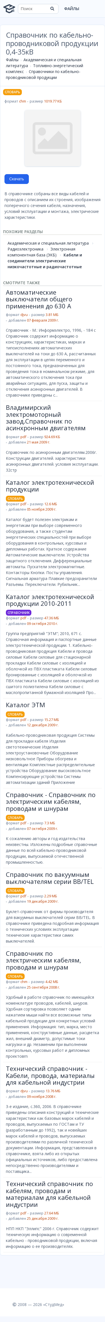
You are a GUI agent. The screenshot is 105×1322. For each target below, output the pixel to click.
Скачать (16, 179)
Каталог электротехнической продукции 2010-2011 (50, 599)
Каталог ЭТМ (25, 704)
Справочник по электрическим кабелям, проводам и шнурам (43, 960)
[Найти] (52, 9)
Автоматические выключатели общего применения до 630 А (39, 299)
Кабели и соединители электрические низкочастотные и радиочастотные (45, 260)
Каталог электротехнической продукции (50, 485)
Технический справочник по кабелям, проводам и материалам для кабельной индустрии (49, 1193)
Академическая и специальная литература (48, 243)
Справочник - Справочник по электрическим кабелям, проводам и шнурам (50, 801)
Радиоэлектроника (25, 249)
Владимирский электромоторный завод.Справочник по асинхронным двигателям (46, 417)
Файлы (71, 8)
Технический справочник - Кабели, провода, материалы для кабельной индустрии (50, 1075)
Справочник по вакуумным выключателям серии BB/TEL (50, 877)
